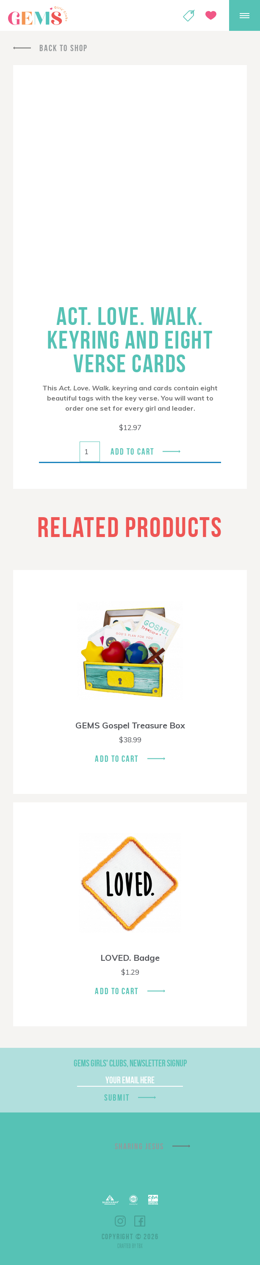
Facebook (139, 1221)
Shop (189, 16)
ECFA (133, 1200)
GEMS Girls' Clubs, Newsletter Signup (130, 1063)
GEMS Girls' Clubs (38, 15)
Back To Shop (63, 48)
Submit (117, 1097)
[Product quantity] (90, 452)
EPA (153, 1200)
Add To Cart (116, 758)
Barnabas (110, 1200)
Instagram (120, 1221)
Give (210, 15)
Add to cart (132, 451)
